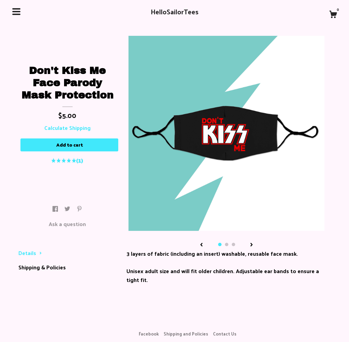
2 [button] (226, 244)
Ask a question (67, 224)
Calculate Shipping (67, 128)
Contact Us (225, 334)
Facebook (149, 334)
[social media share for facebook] (55, 209)
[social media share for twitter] (68, 209)
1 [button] (220, 244)
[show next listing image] (251, 245)
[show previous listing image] (201, 245)
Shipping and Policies (186, 334)
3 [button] (233, 244)
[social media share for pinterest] (79, 209)
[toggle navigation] (16, 11)
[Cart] (333, 15)
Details (30, 253)
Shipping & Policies (42, 267)
